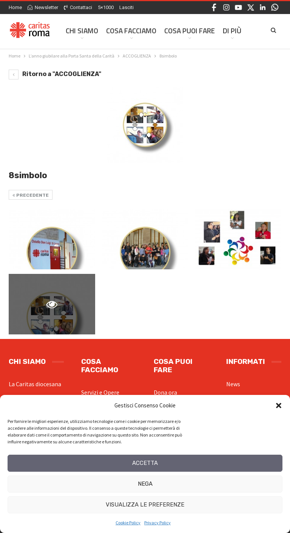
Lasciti (126, 7)
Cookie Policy (128, 522)
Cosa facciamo (131, 30)
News (233, 384)
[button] (278, 405)
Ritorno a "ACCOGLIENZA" (55, 74)
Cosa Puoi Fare (189, 30)
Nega (145, 483)
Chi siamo (82, 30)
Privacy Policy (157, 522)
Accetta (145, 463)
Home (15, 7)
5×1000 (106, 7)
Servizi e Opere (100, 392)
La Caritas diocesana (35, 384)
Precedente (30, 195)
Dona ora (165, 392)
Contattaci (78, 7)
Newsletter (43, 7)
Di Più (232, 30)
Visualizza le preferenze (145, 504)
